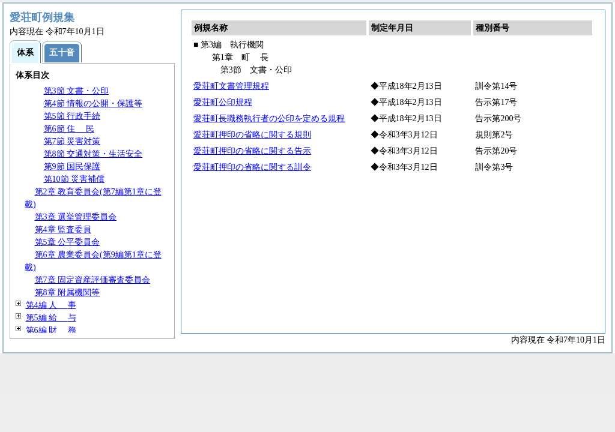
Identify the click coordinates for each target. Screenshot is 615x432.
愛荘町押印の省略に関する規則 (252, 134)
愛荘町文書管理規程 (231, 86)
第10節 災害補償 (74, 179)
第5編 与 (51, 317)
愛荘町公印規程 (222, 102)
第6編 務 (51, 330)
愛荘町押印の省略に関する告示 (252, 150)
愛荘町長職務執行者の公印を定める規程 (269, 118)
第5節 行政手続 (72, 116)
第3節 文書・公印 (76, 90)
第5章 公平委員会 (67, 242)
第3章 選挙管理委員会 (76, 216)
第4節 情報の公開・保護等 (93, 103)
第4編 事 (51, 305)
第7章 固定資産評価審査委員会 (93, 279)
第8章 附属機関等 (67, 292)
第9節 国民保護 (72, 166)
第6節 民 (69, 128)
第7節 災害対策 (72, 141)
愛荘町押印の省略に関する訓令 (252, 167)
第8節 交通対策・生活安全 (93, 153)
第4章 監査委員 (63, 229)
